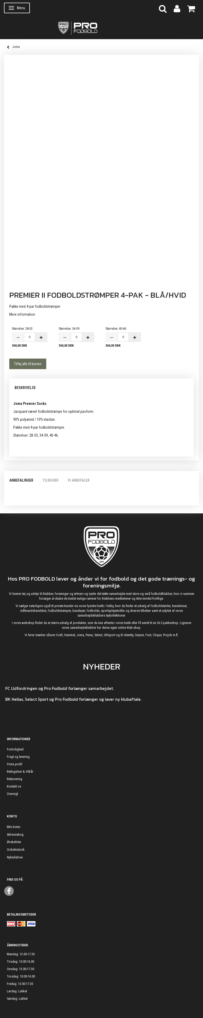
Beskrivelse (25, 388)
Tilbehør (50, 480)
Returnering (14, 779)
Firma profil (14, 764)
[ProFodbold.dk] (101, 28)
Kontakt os (14, 786)
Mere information (22, 314)
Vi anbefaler (79, 480)
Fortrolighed (15, 749)
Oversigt (12, 794)
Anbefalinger (21, 480)
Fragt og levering (18, 757)
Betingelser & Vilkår (20, 771)
